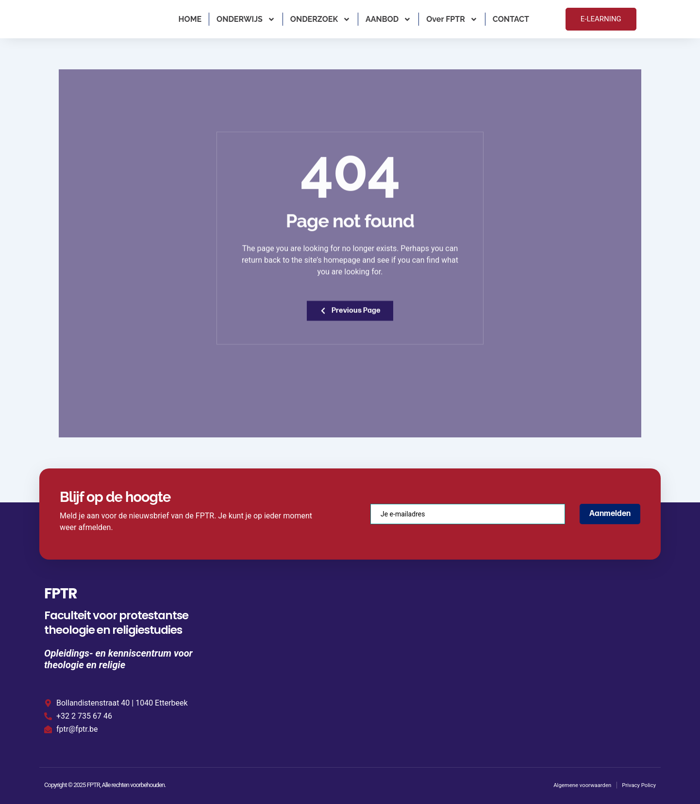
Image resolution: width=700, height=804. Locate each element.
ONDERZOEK (320, 19)
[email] (467, 512)
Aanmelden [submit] (610, 512)
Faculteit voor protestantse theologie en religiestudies (116, 621)
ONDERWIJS (246, 19)
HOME (190, 19)
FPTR (65, 591)
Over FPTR (452, 19)
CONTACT (511, 19)
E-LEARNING (601, 19)
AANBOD (388, 19)
